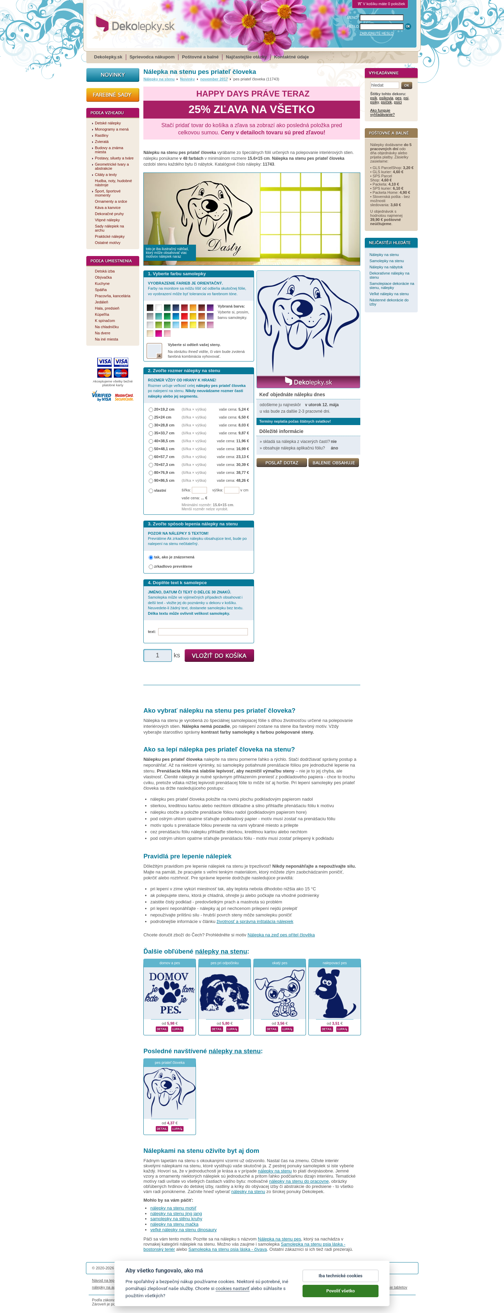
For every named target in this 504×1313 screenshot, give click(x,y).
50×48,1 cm (164, 449)
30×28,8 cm (164, 425)
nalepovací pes (335, 963)
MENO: (353, 18)
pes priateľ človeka (170, 1063)
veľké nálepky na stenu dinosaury (183, 1229)
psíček (386, 102)
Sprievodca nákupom (152, 56)
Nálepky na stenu (159, 79)
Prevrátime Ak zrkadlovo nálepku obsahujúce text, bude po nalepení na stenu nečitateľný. (197, 538)
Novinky (187, 79)
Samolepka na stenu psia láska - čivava (227, 1249)
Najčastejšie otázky (246, 56)
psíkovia (386, 98)
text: (153, 632)
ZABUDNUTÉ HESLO (376, 33)
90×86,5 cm (164, 480)
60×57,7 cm (164, 457)
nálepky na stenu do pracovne (299, 1181)
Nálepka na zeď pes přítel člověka (281, 934)
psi (406, 98)
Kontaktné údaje (291, 56)
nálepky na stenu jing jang (176, 1213)
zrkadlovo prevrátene (173, 566)
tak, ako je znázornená (174, 557)
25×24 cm (162, 417)
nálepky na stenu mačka (174, 1224)
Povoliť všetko (340, 1294)
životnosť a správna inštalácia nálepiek (255, 921)
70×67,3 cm (164, 465)
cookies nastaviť (233, 1292)
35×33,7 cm (164, 433)
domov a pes (170, 963)
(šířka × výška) (194, 409)
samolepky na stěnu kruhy (176, 1218)
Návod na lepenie (107, 1280)
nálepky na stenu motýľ (173, 1208)
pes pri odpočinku (225, 963)
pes (398, 98)
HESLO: (353, 27)
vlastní (160, 490)
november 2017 (214, 79)
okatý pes (279, 963)
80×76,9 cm (164, 472)
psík (373, 98)
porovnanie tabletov (390, 1287)
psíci (398, 102)
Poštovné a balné (200, 56)
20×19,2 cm (164, 409)
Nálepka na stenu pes (279, 1239)
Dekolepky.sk (108, 56)
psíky (374, 102)
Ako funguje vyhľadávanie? (382, 112)
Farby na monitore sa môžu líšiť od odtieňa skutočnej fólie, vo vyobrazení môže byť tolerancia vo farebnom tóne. (197, 288)
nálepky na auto (105, 1287)
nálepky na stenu (221, 951)
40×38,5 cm (164, 441)
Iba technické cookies (341, 1279)
